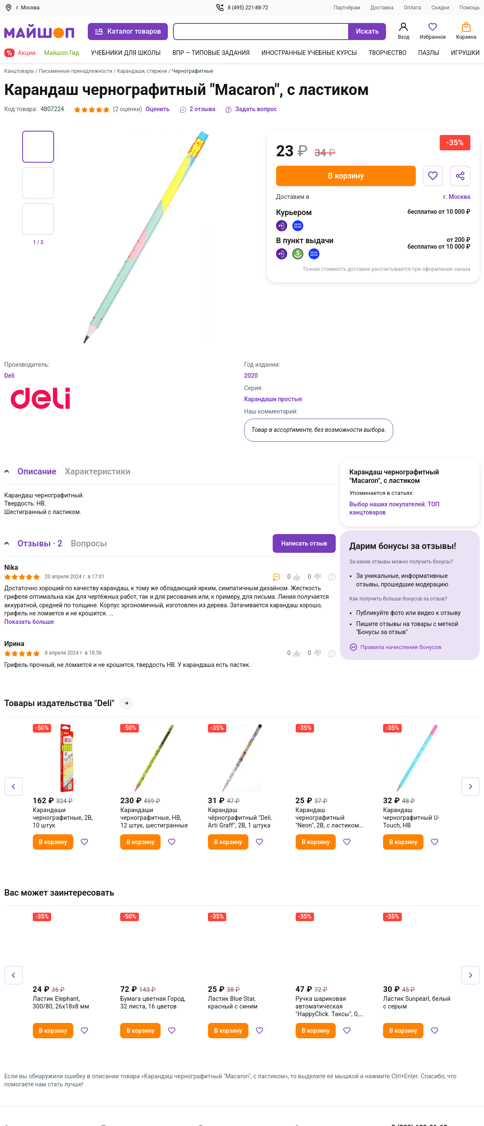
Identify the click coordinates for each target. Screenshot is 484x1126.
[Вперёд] (470, 786)
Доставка (381, 8)
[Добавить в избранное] (433, 176)
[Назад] (13, 786)
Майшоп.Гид (61, 52)
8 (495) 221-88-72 (242, 7)
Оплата (412, 8)
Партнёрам (347, 8)
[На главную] (39, 32)
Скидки (440, 8)
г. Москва (456, 196)
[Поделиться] (460, 176)
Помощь (469, 8)
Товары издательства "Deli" (68, 703)
